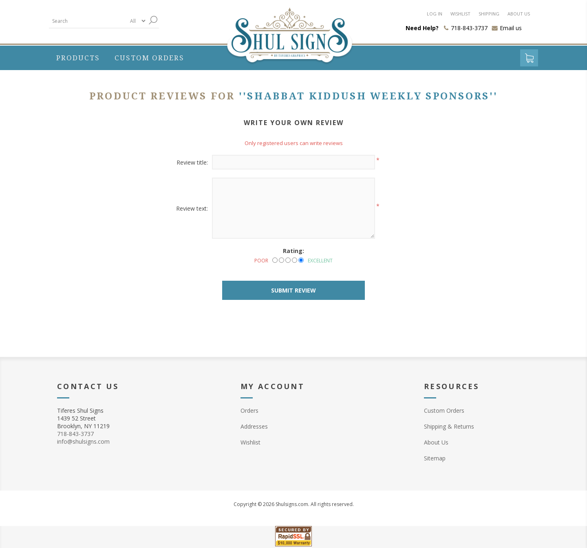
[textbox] (87, 21)
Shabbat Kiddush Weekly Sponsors (368, 96)
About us (519, 14)
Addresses (254, 426)
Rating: (293, 251)
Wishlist (460, 14)
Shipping (489, 14)
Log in (434, 14)
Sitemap (435, 458)
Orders (249, 410)
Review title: (192, 162)
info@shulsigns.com (83, 441)
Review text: (192, 208)
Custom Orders (444, 410)
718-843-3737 (75, 434)
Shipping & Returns (449, 426)
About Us (436, 442)
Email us (511, 28)
